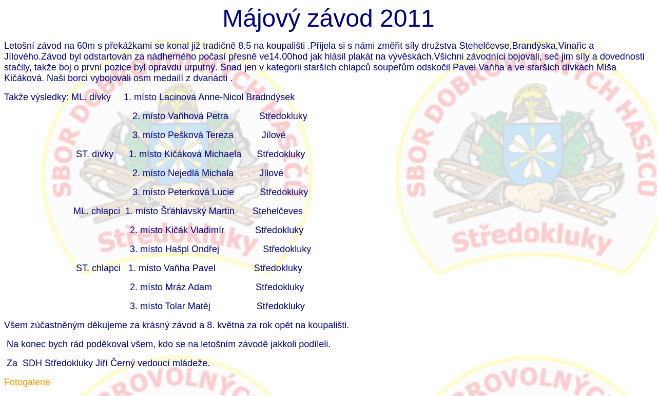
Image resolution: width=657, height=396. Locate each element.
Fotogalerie (27, 382)
